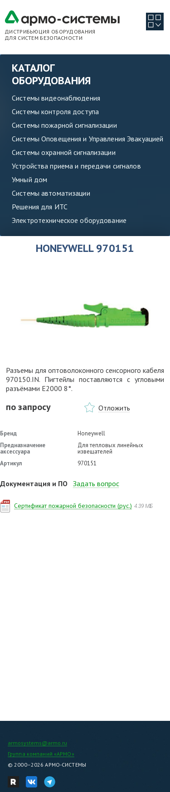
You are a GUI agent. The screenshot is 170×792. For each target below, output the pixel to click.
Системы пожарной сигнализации (64, 125)
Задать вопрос (96, 483)
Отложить (114, 407)
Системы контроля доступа (55, 111)
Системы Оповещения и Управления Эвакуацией (87, 138)
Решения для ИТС (40, 206)
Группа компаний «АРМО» (41, 753)
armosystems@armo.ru (37, 742)
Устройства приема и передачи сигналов (76, 165)
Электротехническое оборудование (69, 220)
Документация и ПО (34, 483)
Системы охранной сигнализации (64, 152)
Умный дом (29, 179)
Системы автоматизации (51, 193)
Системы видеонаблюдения (56, 97)
